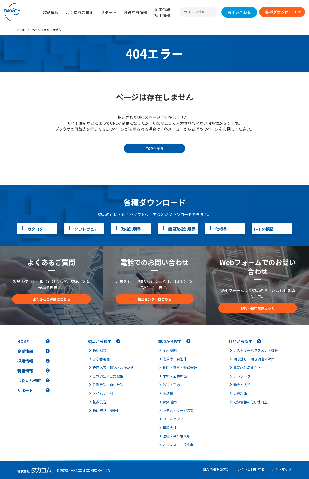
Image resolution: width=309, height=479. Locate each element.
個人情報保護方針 (216, 469)
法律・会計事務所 (176, 436)
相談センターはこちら (154, 299)
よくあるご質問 (79, 12)
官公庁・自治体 (175, 358)
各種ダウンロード (281, 12)
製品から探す (99, 341)
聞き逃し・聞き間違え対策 (253, 358)
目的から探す (240, 341)
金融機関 (170, 350)
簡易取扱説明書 (178, 228)
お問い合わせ (239, 12)
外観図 (264, 228)
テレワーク (241, 376)
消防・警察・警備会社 (180, 367)
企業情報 (25, 351)
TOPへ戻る (154, 148)
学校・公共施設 (175, 376)
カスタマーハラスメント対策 (255, 350)
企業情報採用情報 (162, 12)
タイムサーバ (103, 393)
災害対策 (240, 393)
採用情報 (25, 361)
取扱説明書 (127, 228)
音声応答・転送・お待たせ (113, 367)
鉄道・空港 (171, 384)
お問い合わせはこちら (257, 307)
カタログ (31, 228)
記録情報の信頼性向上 (250, 401)
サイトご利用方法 (250, 469)
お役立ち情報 (135, 12)
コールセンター (175, 419)
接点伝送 (99, 401)
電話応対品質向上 (247, 367)
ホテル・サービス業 (178, 410)
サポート (108, 12)
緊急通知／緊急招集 (108, 376)
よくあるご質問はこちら (51, 299)
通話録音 (99, 350)
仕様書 (217, 228)
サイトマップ (281, 469)
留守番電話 (101, 358)
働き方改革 (241, 384)
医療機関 (170, 401)
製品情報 (51, 12)
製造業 (168, 393)
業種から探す (170, 341)
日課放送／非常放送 (108, 384)
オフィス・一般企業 (178, 444)
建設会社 (170, 427)
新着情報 (25, 371)
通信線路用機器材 (106, 410)
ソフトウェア (82, 228)
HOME (23, 341)
